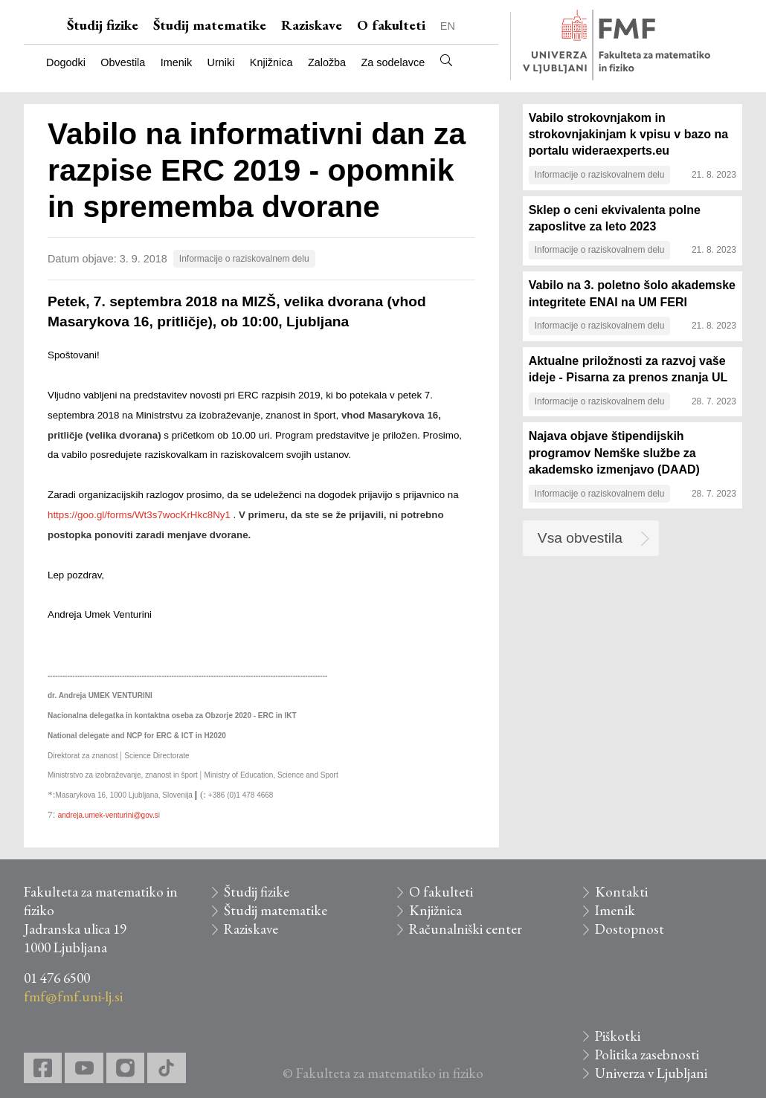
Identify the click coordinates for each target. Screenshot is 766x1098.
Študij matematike (209, 25)
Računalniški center (465, 929)
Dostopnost (629, 929)
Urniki (221, 62)
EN (447, 26)
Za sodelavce (393, 62)
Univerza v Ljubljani (651, 1073)
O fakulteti (391, 25)
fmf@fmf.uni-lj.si (73, 996)
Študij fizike (102, 25)
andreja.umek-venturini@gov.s (108, 815)
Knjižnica (271, 62)
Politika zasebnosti (647, 1054)
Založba (327, 62)
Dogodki (66, 62)
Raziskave (311, 25)
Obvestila (122, 62)
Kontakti (621, 891)
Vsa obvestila (580, 538)
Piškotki (617, 1036)
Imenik (176, 62)
